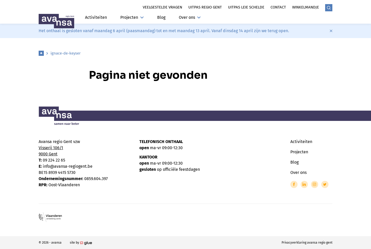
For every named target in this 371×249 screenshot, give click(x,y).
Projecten (132, 17)
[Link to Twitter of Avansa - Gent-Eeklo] (324, 184)
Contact (278, 7)
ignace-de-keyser (65, 53)
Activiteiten (96, 17)
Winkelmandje (305, 7)
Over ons (190, 17)
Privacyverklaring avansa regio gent (307, 242)
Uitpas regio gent (205, 7)
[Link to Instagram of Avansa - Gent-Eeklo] (314, 184)
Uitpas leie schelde (246, 7)
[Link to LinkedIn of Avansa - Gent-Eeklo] (304, 184)
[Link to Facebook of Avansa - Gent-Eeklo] (294, 184)
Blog (161, 17)
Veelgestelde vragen (162, 7)
